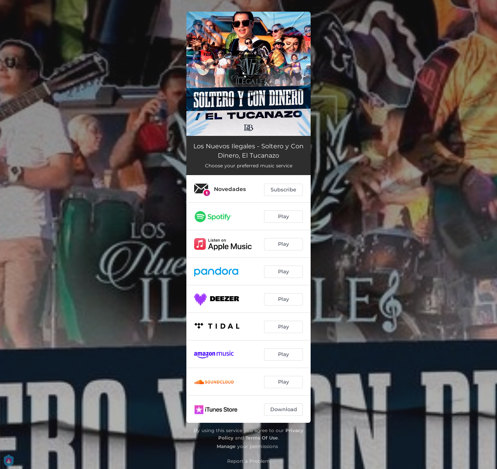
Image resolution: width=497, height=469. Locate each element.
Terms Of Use (261, 438)
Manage (226, 446)
